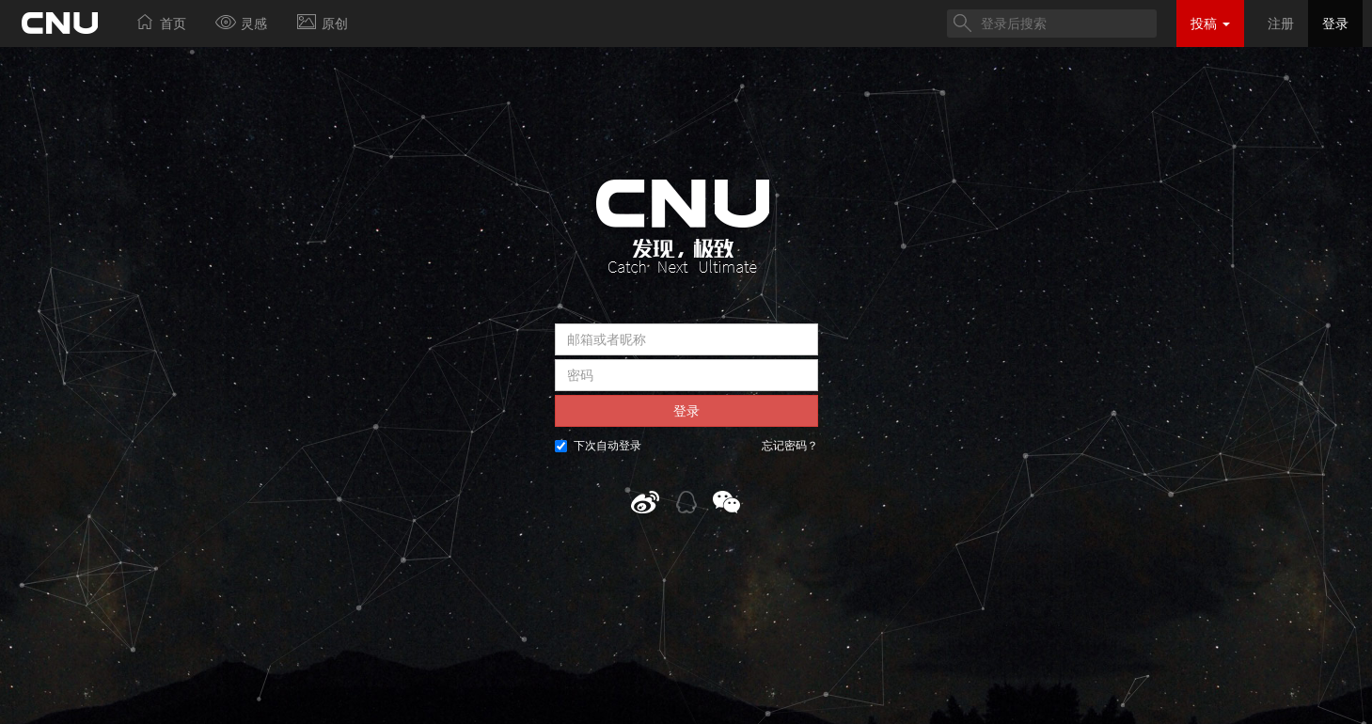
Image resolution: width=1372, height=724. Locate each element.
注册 (1281, 23)
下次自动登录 (598, 445)
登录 (1335, 23)
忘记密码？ (790, 445)
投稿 (1210, 23)
